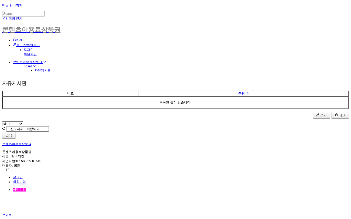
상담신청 (19, 189)
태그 (340, 115)
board (30, 66)
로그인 (28, 50)
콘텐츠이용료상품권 (29, 62)
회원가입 (30, 54)
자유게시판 (43, 70)
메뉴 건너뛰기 (12, 5)
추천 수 (243, 93)
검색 (9, 135)
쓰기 (321, 115)
